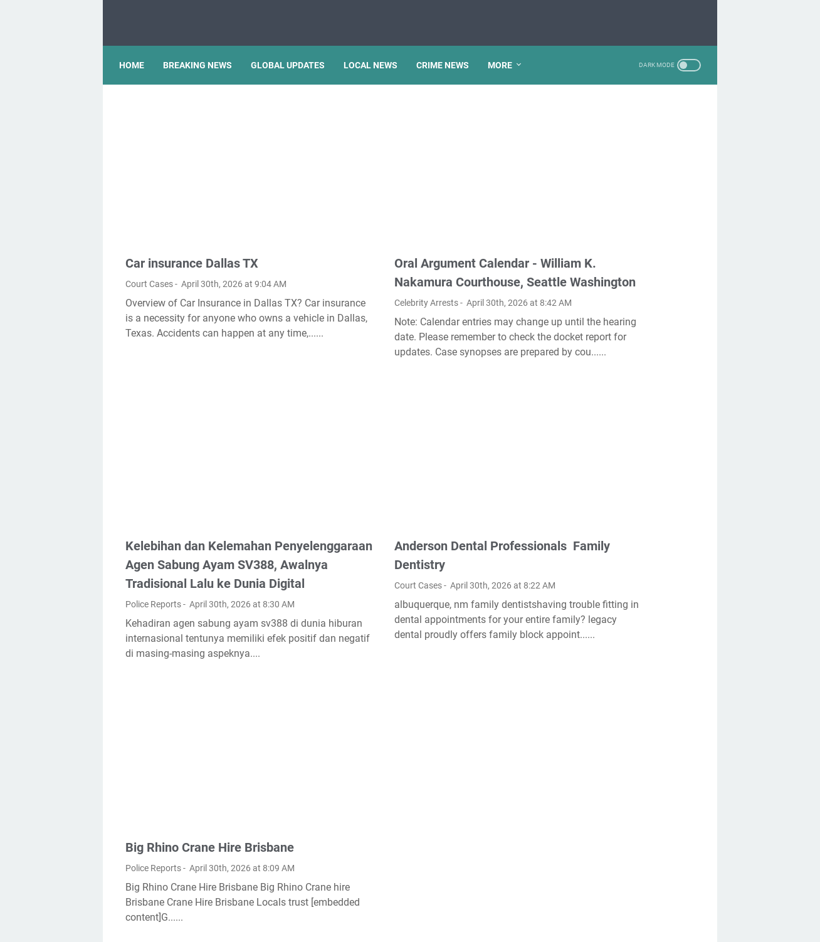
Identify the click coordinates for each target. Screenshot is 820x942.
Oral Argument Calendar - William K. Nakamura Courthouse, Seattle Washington (414, 233)
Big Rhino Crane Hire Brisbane (209, 787)
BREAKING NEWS (203, 49)
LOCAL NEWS (377, 49)
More (506, 49)
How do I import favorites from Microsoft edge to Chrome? (617, 468)
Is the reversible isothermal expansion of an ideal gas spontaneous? (621, 162)
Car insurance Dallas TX (191, 214)
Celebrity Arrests (356, 273)
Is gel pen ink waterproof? (618, 126)
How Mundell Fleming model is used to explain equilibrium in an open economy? (626, 562)
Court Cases (149, 235)
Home (137, 49)
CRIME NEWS (449, 49)
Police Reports (153, 569)
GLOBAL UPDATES (294, 49)
